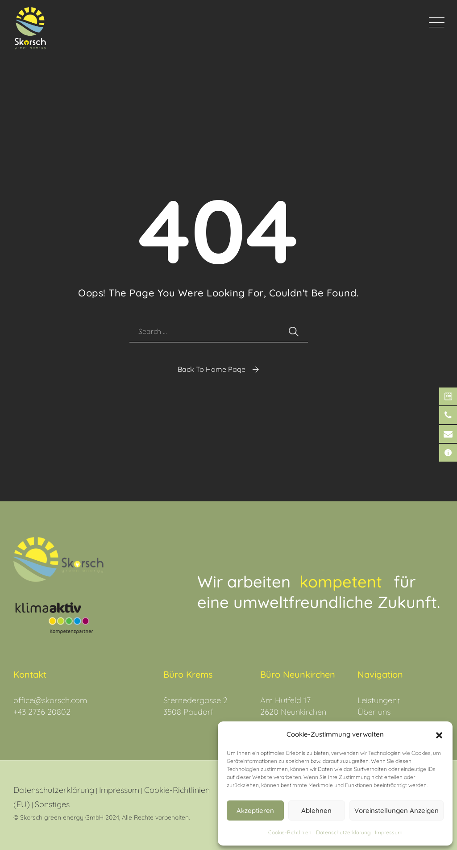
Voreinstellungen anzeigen (396, 810)
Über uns (374, 712)
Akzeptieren (255, 810)
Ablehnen (316, 810)
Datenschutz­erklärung (343, 832)
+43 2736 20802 (42, 712)
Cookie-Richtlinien (290, 832)
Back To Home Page (211, 369)
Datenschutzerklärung (53, 790)
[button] (439, 734)
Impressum (389, 832)
